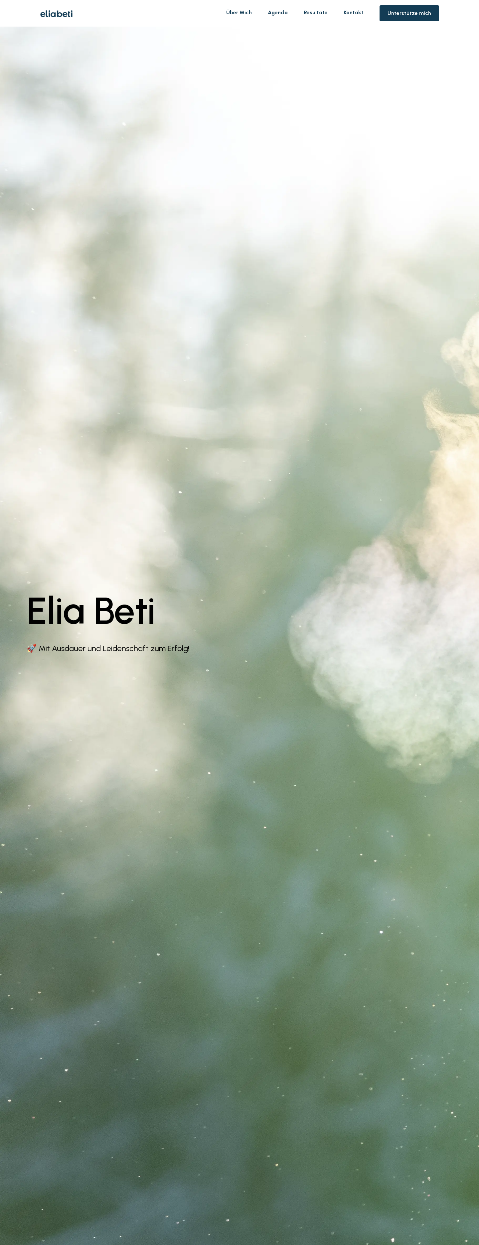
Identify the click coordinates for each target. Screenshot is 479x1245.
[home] (56, 13)
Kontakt (354, 12)
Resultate (316, 12)
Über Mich (239, 12)
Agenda (278, 12)
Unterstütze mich (409, 13)
